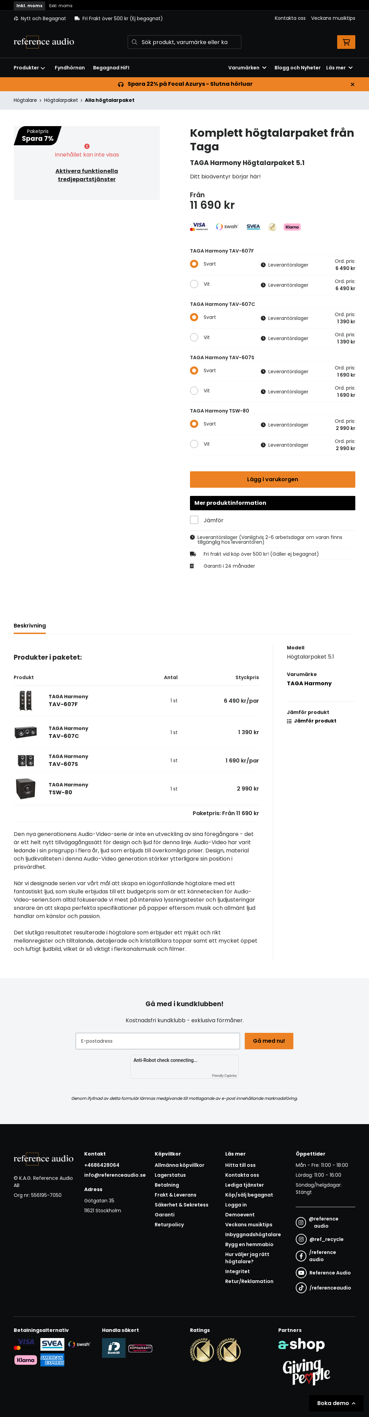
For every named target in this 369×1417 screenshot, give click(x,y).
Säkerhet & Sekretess (181, 1204)
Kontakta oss (290, 18)
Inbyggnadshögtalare (253, 1234)
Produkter (29, 67)
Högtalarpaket (61, 100)
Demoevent (240, 1214)
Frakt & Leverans (175, 1194)
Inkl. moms (29, 6)
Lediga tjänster (244, 1185)
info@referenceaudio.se (115, 1175)
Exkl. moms (61, 6)
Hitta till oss (240, 1165)
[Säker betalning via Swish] (79, 1344)
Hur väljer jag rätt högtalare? (247, 1258)
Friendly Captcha (224, 1076)
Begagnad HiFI (111, 67)
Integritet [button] (237, 1271)
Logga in (236, 1204)
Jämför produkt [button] (311, 721)
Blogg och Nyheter (298, 67)
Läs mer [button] (339, 67)
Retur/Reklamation (249, 1281)
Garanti (165, 1214)
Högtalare (25, 100)
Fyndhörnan (70, 67)
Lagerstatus (170, 1175)
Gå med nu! (269, 1041)
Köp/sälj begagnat (249, 1194)
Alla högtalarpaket (110, 100)
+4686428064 (101, 1165)
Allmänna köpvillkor (179, 1165)
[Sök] (185, 42)
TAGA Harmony (309, 684)
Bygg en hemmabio (249, 1244)
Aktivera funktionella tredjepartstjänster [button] (86, 175)
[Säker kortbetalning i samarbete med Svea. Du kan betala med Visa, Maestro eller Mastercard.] (26, 1344)
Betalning (167, 1185)
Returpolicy (169, 1224)
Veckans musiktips (333, 18)
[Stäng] (352, 84)
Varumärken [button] (247, 67)
